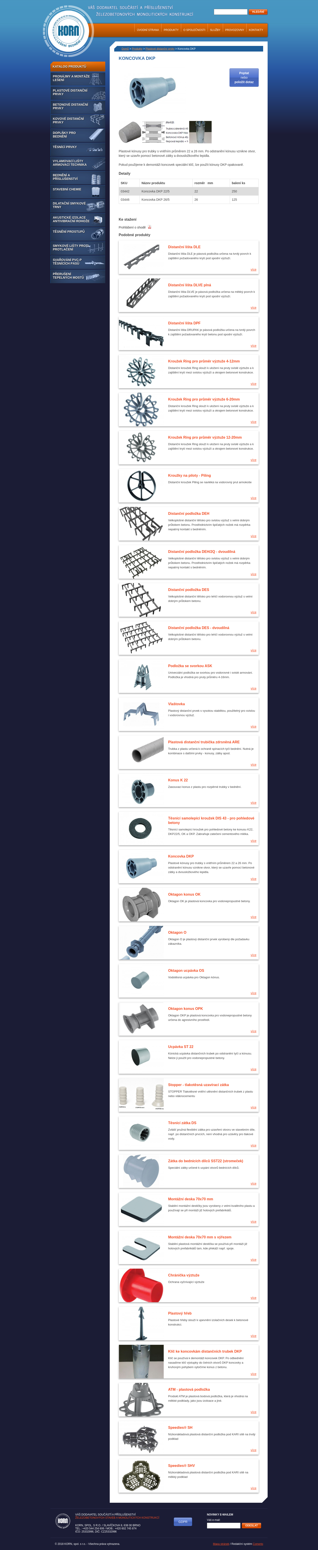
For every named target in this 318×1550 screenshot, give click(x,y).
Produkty (171, 30)
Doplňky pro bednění (64, 134)
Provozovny (234, 30)
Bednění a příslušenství (65, 177)
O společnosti (194, 30)
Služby (215, 30)
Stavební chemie (67, 189)
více (253, 269)
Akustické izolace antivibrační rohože (71, 219)
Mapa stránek (221, 1544)
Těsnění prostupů (69, 231)
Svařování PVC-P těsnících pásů (67, 261)
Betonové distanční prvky (70, 106)
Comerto (258, 1544)
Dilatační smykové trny (69, 205)
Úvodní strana (148, 30)
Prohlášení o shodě (135, 227)
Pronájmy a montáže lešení (71, 78)
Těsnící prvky (65, 147)
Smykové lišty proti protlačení (71, 247)
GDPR (182, 1522)
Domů (125, 48)
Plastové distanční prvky (70, 92)
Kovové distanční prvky (68, 120)
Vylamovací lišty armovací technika (70, 162)
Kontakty (256, 30)
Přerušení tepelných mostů (68, 275)
